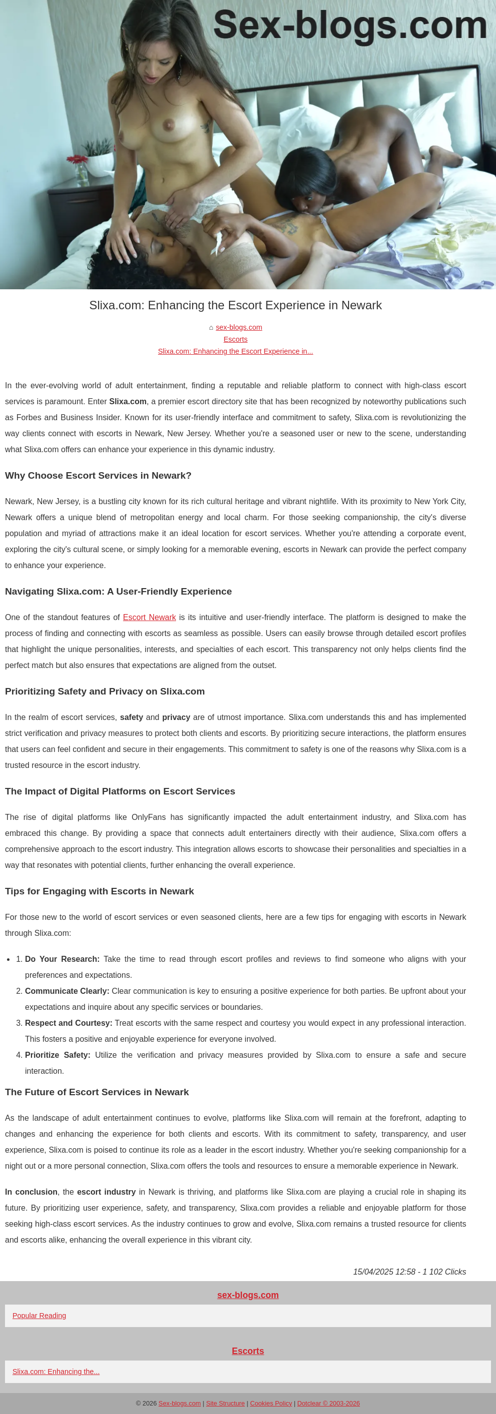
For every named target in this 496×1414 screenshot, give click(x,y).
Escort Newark (149, 617)
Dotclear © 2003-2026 (329, 1403)
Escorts (236, 339)
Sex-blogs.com (179, 1403)
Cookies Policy (271, 1403)
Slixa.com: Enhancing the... (56, 1372)
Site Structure (225, 1403)
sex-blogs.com (239, 327)
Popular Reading (39, 1316)
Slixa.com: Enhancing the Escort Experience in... (235, 351)
